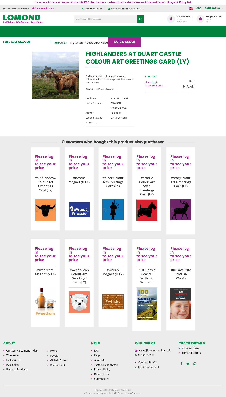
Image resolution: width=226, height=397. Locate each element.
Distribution (13, 360)
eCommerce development (96, 393)
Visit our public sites (43, 8)
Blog (153, 31)
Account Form (190, 348)
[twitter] (187, 364)
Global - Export (59, 360)
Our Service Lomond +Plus (22, 350)
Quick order (127, 31)
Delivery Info (101, 374)
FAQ (96, 350)
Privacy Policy (102, 369)
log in (155, 82)
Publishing (12, 364)
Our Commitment (148, 367)
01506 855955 (93, 8)
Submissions (101, 379)
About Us (176, 31)
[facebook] (181, 364)
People (54, 355)
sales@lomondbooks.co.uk (127, 8)
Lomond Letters (191, 353)
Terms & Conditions (106, 364)
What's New (73, 31)
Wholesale (12, 355)
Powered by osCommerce (130, 393)
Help (97, 355)
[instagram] (194, 364)
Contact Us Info (147, 362)
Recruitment (57, 365)
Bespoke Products (17, 369)
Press (53, 351)
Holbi (114, 393)
